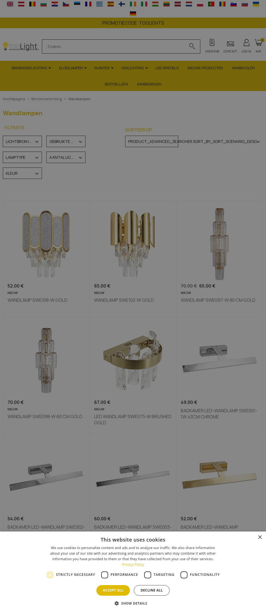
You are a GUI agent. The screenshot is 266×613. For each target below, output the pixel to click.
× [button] (260, 537)
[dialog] (133, 572)
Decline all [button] (152, 590)
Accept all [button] (113, 590)
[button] (133, 603)
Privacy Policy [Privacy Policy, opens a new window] (133, 564)
